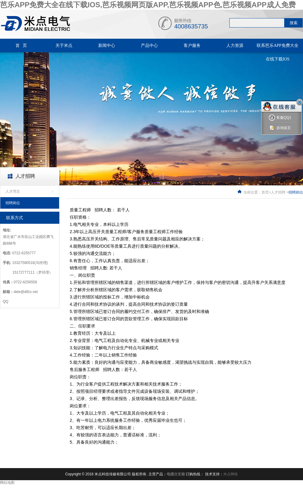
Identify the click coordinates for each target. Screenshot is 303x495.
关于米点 (63, 45)
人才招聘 (278, 192)
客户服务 (192, 45)
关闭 (299, 102)
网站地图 (7, 482)
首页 (265, 192)
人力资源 (234, 45)
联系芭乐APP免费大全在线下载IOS (277, 52)
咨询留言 (280, 128)
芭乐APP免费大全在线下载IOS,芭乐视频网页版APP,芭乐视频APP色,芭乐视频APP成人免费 (148, 5)
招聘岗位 (12, 203)
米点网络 (230, 474)
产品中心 (149, 45)
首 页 (21, 45)
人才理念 (12, 191)
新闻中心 (106, 45)
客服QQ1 (280, 118)
